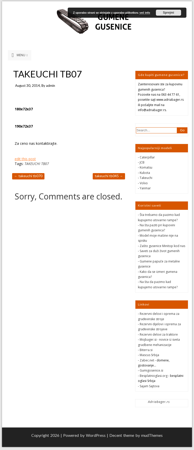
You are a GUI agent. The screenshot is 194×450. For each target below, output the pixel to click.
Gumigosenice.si (151, 370)
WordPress (96, 435)
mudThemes (152, 435)
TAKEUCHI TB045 (109, 176)
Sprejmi (168, 12)
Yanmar (145, 188)
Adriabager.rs (159, 402)
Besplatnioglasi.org (153, 376)
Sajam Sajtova (149, 386)
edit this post (25, 158)
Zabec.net (147, 360)
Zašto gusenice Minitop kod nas (162, 246)
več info (144, 12)
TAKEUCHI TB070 (28, 176)
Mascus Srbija (149, 355)
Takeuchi (146, 178)
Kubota (145, 173)
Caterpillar (147, 157)
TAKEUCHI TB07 (37, 163)
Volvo (144, 183)
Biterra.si (146, 350)
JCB (142, 162)
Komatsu (146, 167)
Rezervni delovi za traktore (159, 334)
